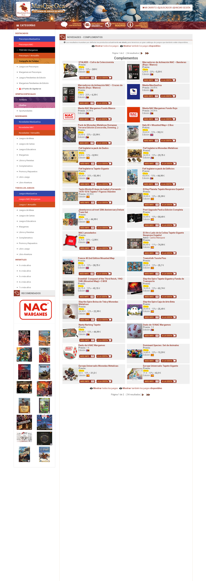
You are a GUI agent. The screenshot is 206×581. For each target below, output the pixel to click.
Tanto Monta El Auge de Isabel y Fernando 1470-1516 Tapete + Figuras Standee (100, 190)
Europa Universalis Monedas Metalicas (98, 366)
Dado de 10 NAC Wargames (157, 325)
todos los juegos (107, 46)
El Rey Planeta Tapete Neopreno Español (163, 189)
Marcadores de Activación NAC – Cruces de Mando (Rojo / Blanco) (100, 86)
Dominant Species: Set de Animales (161, 345)
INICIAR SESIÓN (181, 7)
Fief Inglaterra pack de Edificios (158, 168)
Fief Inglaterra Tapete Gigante (94, 168)
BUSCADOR (165, 7)
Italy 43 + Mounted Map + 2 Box (157, 125)
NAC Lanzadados (87, 233)
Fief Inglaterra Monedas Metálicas (160, 148)
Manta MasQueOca (152, 85)
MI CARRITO (149, 7)
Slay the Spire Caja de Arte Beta (159, 302)
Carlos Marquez (157, 237)
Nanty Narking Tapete (89, 325)
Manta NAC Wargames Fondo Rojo (159, 108)
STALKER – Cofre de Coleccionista (96, 62)
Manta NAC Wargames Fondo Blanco (96, 108)
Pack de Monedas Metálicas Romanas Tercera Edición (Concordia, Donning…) (98, 126)
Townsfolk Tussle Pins (154, 258)
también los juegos (141, 46)
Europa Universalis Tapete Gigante (160, 366)
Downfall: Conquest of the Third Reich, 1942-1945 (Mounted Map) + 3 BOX (100, 280)
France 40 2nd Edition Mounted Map (96, 258)
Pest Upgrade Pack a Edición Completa (163, 210)
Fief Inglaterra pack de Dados (94, 148)
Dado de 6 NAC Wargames (91, 345)
